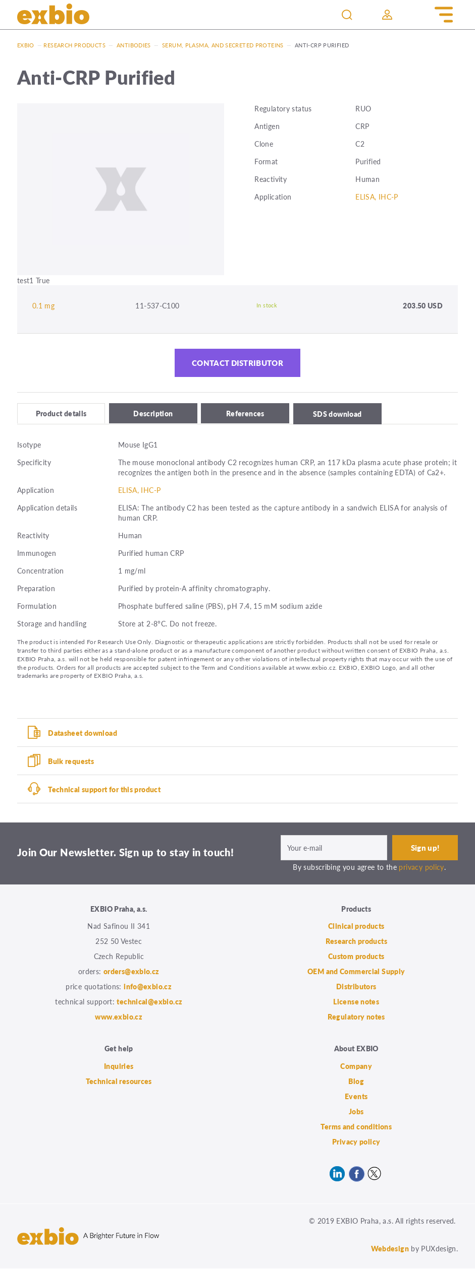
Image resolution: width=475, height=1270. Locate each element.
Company (356, 1067)
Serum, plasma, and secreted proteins (223, 45)
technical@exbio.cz (149, 1003)
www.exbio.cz (118, 1018)
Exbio (25, 45)
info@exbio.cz (148, 988)
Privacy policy (356, 1142)
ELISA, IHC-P (376, 197)
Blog (356, 1082)
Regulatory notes (356, 1018)
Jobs (356, 1112)
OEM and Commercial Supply (356, 973)
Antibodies (134, 45)
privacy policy (421, 868)
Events (356, 1097)
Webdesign (390, 1249)
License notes (356, 1003)
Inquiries (118, 1067)
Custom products (356, 957)
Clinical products (356, 927)
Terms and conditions (356, 1127)
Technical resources (119, 1082)
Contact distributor (237, 364)
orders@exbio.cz (131, 973)
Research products (74, 45)
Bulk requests (71, 762)
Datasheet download (82, 734)
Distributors (356, 988)
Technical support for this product (104, 790)
